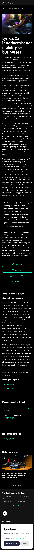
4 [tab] (20, 486)
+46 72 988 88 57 (9, 419)
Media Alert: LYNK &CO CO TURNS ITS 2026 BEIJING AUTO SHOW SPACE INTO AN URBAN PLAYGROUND (16, 476)
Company (12, 438)
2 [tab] (15, 486)
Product (5, 438)
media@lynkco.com (9, 417)
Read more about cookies (19, 538)
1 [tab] (13, 486)
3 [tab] (18, 486)
